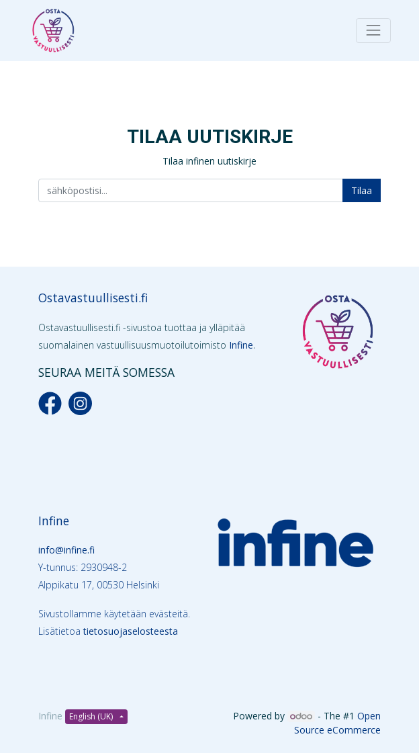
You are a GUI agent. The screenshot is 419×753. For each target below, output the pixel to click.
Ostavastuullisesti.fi (93, 298)
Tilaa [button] (361, 190)
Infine (241, 345)
